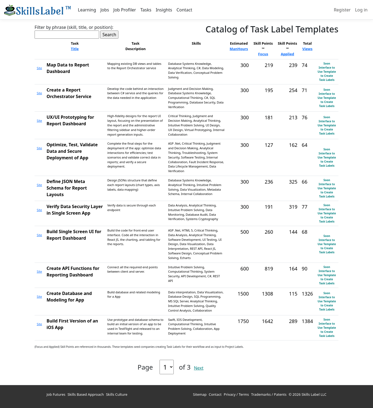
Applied (287, 53)
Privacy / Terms (236, 394)
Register (342, 10)
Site (39, 68)
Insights (164, 10)
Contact (184, 10)
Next (198, 368)
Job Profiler (124, 10)
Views (307, 48)
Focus (263, 53)
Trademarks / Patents (268, 394)
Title (75, 48)
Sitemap (200, 394)
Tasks (145, 10)
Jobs (104, 10)
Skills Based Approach (86, 394)
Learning (87, 10)
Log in (361, 10)
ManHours (239, 48)
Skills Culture (116, 394)
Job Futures (56, 394)
